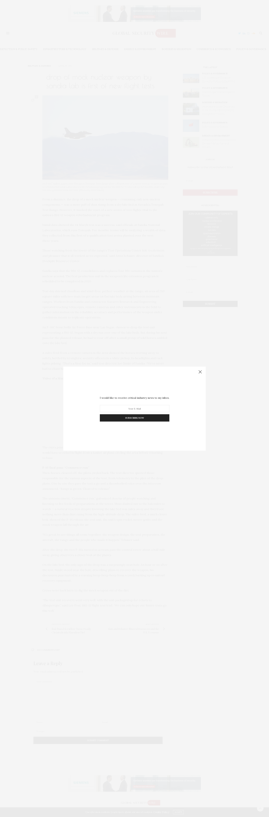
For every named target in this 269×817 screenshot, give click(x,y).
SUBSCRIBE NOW (134, 417)
